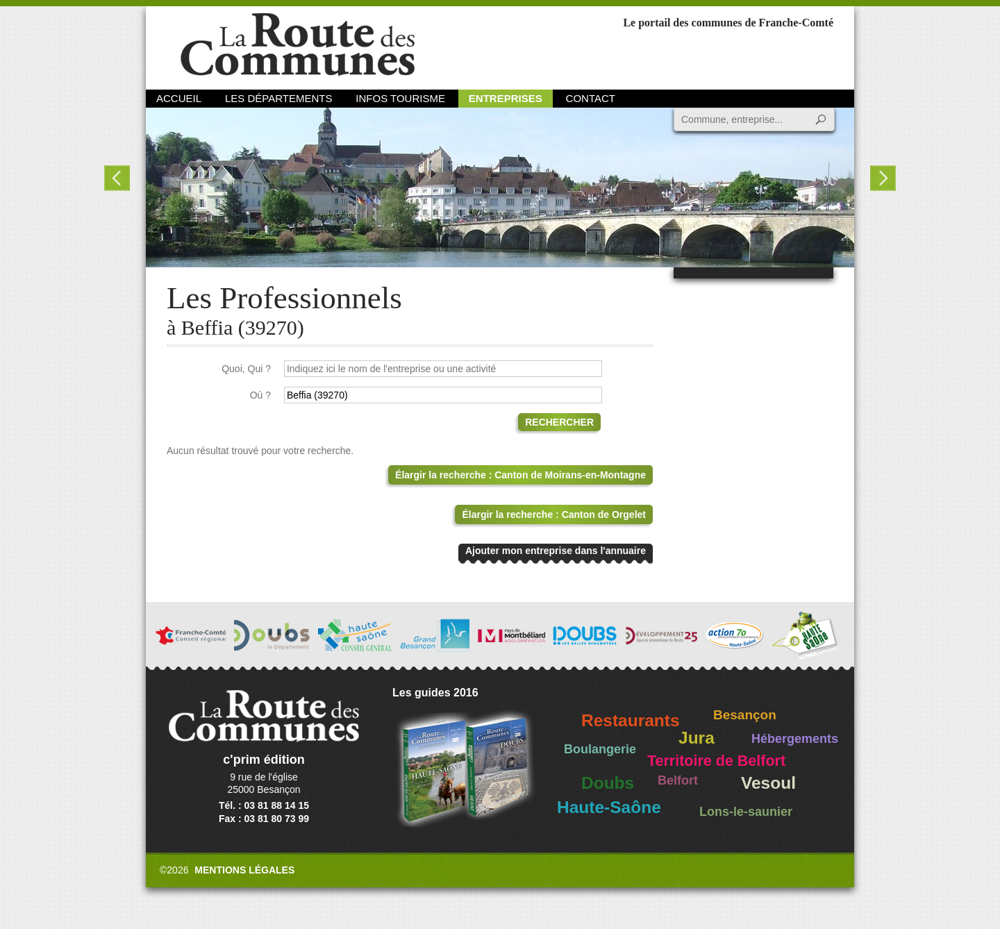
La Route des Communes (298, 44)
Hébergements (794, 739)
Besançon (744, 715)
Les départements (278, 98)
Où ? (260, 395)
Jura (696, 737)
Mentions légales (244, 870)
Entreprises (505, 98)
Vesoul (768, 782)
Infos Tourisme (400, 98)
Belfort (678, 780)
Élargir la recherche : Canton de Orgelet (554, 514)
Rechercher (559, 422)
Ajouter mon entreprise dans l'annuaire (555, 550)
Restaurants (630, 720)
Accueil (178, 98)
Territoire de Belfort (716, 761)
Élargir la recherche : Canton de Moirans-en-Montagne (520, 474)
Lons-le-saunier (745, 812)
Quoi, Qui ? (246, 368)
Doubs (607, 782)
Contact (590, 98)
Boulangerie (600, 749)
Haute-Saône (609, 807)
